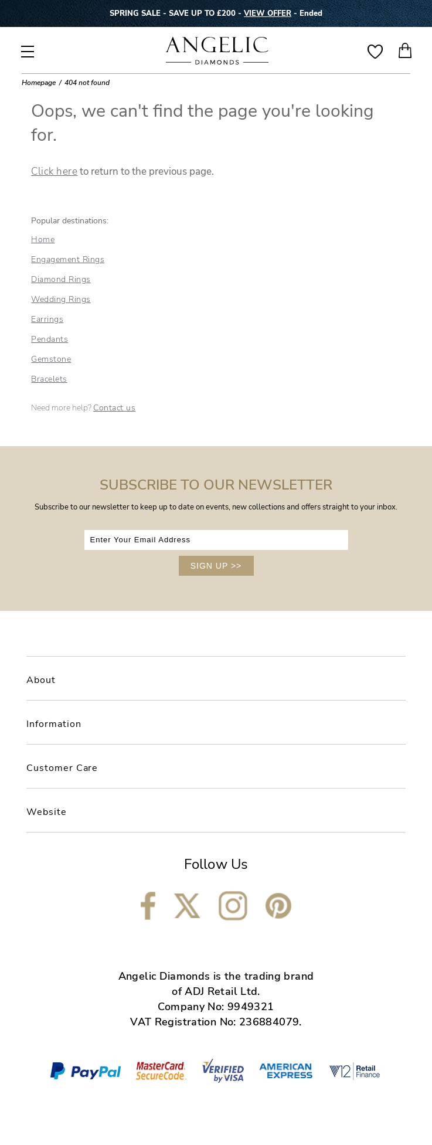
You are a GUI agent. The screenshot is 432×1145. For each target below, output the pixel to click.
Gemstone (51, 359)
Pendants (49, 339)
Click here (54, 171)
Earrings (47, 319)
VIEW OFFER (267, 13)
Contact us (114, 407)
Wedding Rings (61, 299)
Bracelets (49, 379)
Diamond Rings (61, 279)
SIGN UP (216, 565)
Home (43, 239)
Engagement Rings (67, 259)
